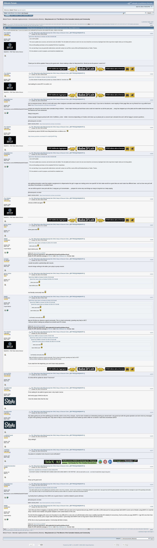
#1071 (151, 297)
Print (151, 25)
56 (92, 24)
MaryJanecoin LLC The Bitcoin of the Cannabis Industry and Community (67, 19)
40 (65, 24)
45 (73, 24)
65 (107, 24)
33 (54, 24)
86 (5, 25)
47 (77, 24)
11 (18, 24)
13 (21, 24)
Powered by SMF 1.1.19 (69, 545)
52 (85, 24)
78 (128, 24)
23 (38, 24)
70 (115, 24)
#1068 (151, 239)
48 (78, 24)
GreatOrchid (8, 388)
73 (120, 24)
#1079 (151, 484)
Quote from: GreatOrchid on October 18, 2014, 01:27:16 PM (43, 487)
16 (26, 24)
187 (41, 25)
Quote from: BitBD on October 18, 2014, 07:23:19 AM (41, 277)
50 (82, 24)
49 (80, 24)
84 (138, 24)
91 (13, 25)
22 (36, 24)
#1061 (151, 33)
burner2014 (7, 373)
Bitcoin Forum (7, 19)
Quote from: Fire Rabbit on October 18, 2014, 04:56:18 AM (42, 77)
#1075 (151, 412)
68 (112, 24)
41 (67, 24)
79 (129, 24)
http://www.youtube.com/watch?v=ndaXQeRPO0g (42, 136)
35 (57, 24)
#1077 (151, 450)
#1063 (151, 100)
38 (62, 24)
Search (16, 15)
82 (134, 24)
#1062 (151, 74)
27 (44, 24)
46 (75, 24)
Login (20, 15)
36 (59, 24)
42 (68, 24)
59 (97, 24)
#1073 (151, 374)
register (23, 10)
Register (25, 15)
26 (42, 24)
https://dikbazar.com (61, 256)
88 (8, 25)
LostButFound (8, 435)
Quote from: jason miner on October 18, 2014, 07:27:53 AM (43, 300)
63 (103, 24)
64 (105, 24)
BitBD (6, 239)
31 (51, 24)
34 (55, 24)
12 (20, 24)
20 (33, 24)
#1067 (151, 225)
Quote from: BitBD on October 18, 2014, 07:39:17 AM (41, 335)
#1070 (151, 274)
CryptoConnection (9, 466)
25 (41, 24)
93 (16, 25)
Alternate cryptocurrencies (19, 19)
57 (94, 24)
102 (33, 25)
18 (29, 24)
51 (83, 24)
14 (23, 24)
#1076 (151, 436)
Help (12, 15)
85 (3, 25)
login (19, 10)
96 (21, 25)
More (30, 15)
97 (23, 25)
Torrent (26, 13)
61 (100, 24)
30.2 (23, 13)
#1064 (151, 127)
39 (64, 24)
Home (7, 15)
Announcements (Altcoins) (36, 19)
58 (95, 24)
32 (52, 24)
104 (38, 25)
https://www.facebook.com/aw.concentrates (43, 105)
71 (116, 24)
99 (26, 25)
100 (28, 25)
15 (25, 24)
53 (86, 24)
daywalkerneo (8, 99)
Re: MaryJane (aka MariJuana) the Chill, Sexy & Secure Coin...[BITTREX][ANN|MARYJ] (58, 33)
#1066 (151, 199)
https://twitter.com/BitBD (39, 253)
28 (46, 24)
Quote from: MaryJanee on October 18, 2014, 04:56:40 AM (42, 36)
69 (113, 24)
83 (136, 24)
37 (60, 24)
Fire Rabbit (7, 33)
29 (47, 24)
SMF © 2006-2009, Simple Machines (85, 545)
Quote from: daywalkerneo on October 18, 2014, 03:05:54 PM (43, 469)
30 (49, 24)
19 (31, 24)
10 (16, 24)
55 (90, 24)
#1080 (151, 506)
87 (7, 25)
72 (118, 24)
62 (102, 24)
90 (11, 25)
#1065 (151, 153)
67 (110, 24)
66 (108, 24)
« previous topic (145, 22)
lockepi (6, 259)
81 (133, 24)
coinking (6, 449)
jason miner (7, 224)
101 (31, 25)
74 (121, 24)
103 (35, 25)
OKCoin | (50, 256)
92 (15, 25)
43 (70, 24)
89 (10, 25)
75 (123, 24)
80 (131, 24)
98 (24, 25)
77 (126, 24)
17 (28, 24)
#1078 (151, 466)
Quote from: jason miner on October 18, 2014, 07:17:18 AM (43, 242)
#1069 (151, 259)
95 (20, 25)
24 (39, 24)
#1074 (151, 388)
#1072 (151, 332)
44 (72, 24)
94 (18, 25)
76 (125, 24)
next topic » (151, 22)
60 (99, 24)
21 (34, 24)
